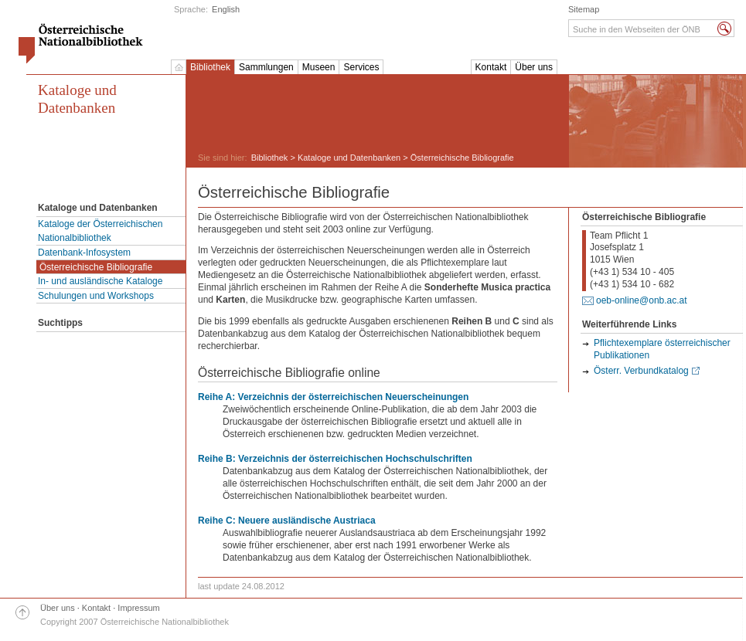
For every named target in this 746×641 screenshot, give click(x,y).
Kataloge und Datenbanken (77, 99)
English (226, 9)
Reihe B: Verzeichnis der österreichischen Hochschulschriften (335, 458)
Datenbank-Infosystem (84, 252)
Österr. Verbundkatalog (641, 370)
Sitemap (583, 9)
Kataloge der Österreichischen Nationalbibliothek (100, 231)
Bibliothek (210, 67)
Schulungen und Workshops (96, 295)
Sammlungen (266, 67)
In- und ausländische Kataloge (100, 281)
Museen (319, 67)
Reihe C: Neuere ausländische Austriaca (287, 520)
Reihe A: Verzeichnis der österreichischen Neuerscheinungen (333, 397)
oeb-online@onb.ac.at (641, 300)
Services (361, 67)
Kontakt (491, 67)
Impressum (138, 607)
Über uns (534, 67)
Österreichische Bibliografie (95, 267)
